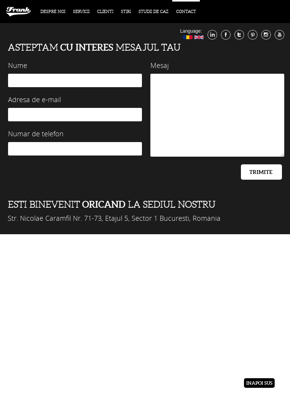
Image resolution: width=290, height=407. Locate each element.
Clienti (105, 11)
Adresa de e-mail (34, 99)
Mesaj (159, 65)
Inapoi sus (259, 383)
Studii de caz (153, 11)
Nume (17, 65)
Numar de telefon (36, 133)
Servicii (81, 11)
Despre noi (52, 11)
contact (186, 11)
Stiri (126, 11)
